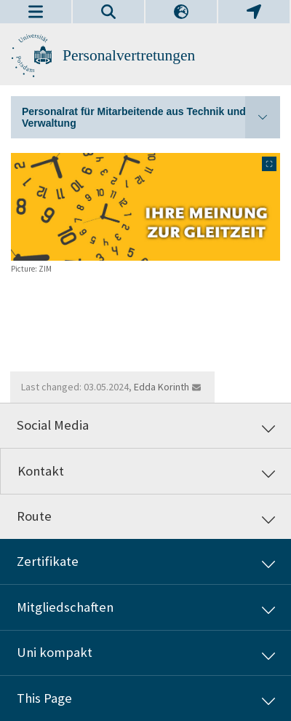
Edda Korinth (161, 386)
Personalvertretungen (129, 55)
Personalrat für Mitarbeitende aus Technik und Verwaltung (151, 117)
